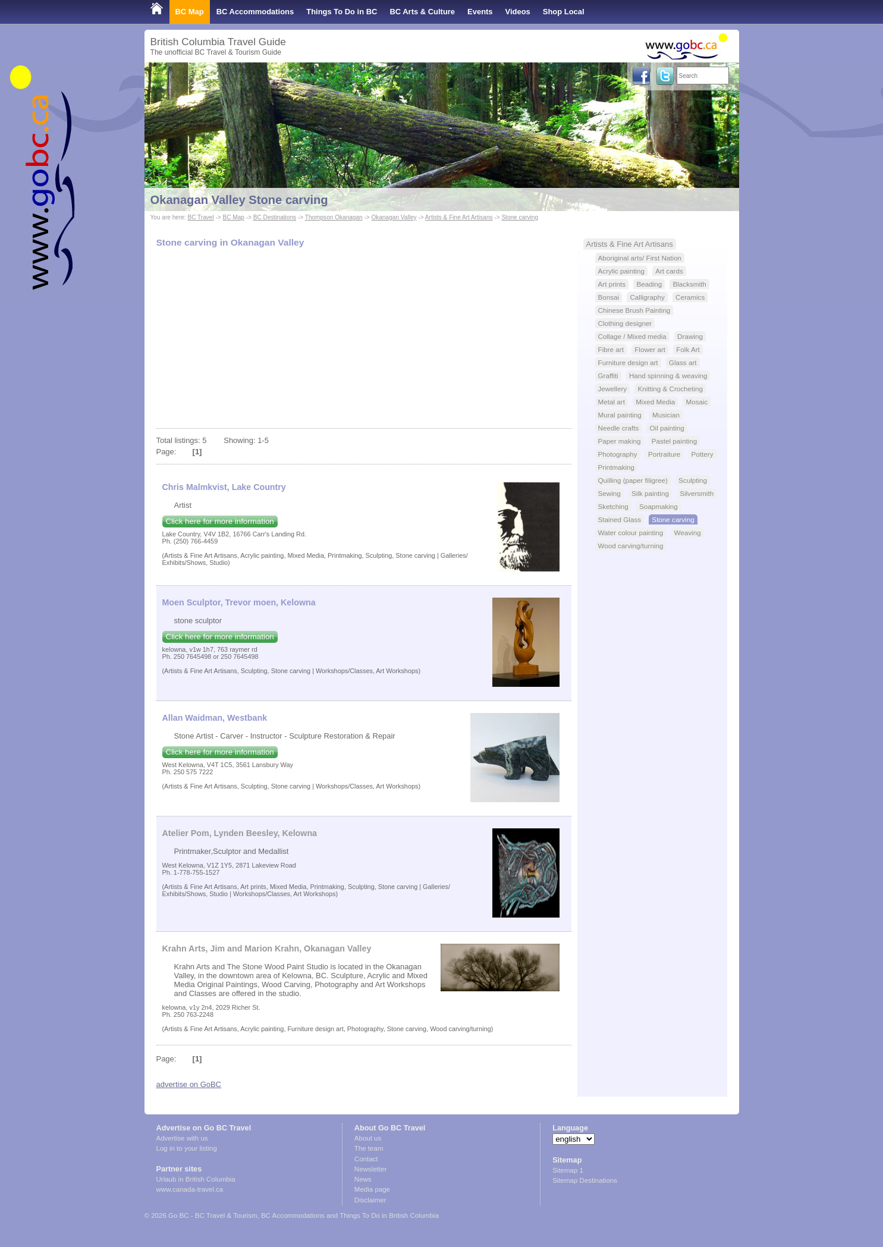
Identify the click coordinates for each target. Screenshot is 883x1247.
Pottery (703, 454)
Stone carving (519, 217)
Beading (649, 284)
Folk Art (688, 349)
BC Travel (200, 217)
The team (369, 1148)
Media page (372, 1189)
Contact (366, 1159)
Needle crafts (618, 428)
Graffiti (608, 375)
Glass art (683, 362)
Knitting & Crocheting (670, 388)
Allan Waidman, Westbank (215, 718)
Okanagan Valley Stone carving (239, 199)
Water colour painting (631, 532)
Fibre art (611, 349)
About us (367, 1138)
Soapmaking (658, 506)
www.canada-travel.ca (190, 1189)
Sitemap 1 (567, 1170)
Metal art (611, 402)
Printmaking (616, 467)
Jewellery (612, 388)
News (363, 1179)
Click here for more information (220, 521)
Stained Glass (620, 519)
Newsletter (370, 1169)
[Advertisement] (363, 339)
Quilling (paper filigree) (633, 480)
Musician (666, 415)
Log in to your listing (186, 1148)
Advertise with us (182, 1138)
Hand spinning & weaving (668, 375)
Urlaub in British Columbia (195, 1179)
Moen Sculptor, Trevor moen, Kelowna (239, 602)
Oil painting (666, 428)
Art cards (669, 271)
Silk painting (650, 493)
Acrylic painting (621, 271)
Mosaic (697, 402)
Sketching (613, 506)
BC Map (189, 11)
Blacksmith (689, 284)
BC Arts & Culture (422, 11)
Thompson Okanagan (334, 217)
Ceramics (690, 297)
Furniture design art (628, 362)
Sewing (609, 493)
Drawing (690, 336)
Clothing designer (625, 323)
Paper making (619, 441)
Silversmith (697, 493)
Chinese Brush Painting (634, 310)
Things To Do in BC (341, 11)
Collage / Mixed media (632, 336)
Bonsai (609, 297)
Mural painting (620, 415)
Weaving (687, 532)
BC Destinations (274, 217)
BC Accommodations (255, 11)
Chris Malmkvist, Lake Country (224, 487)
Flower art (649, 349)
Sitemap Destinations (584, 1180)
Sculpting (692, 480)
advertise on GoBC (188, 1084)
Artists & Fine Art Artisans (459, 217)
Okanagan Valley (394, 217)
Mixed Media (655, 402)
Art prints (612, 284)
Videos (517, 11)
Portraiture (664, 454)
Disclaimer (370, 1200)
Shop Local (564, 11)
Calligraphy (647, 297)
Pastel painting (674, 441)
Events (479, 11)
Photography (617, 454)
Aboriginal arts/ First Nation (640, 258)
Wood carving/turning (631, 545)
